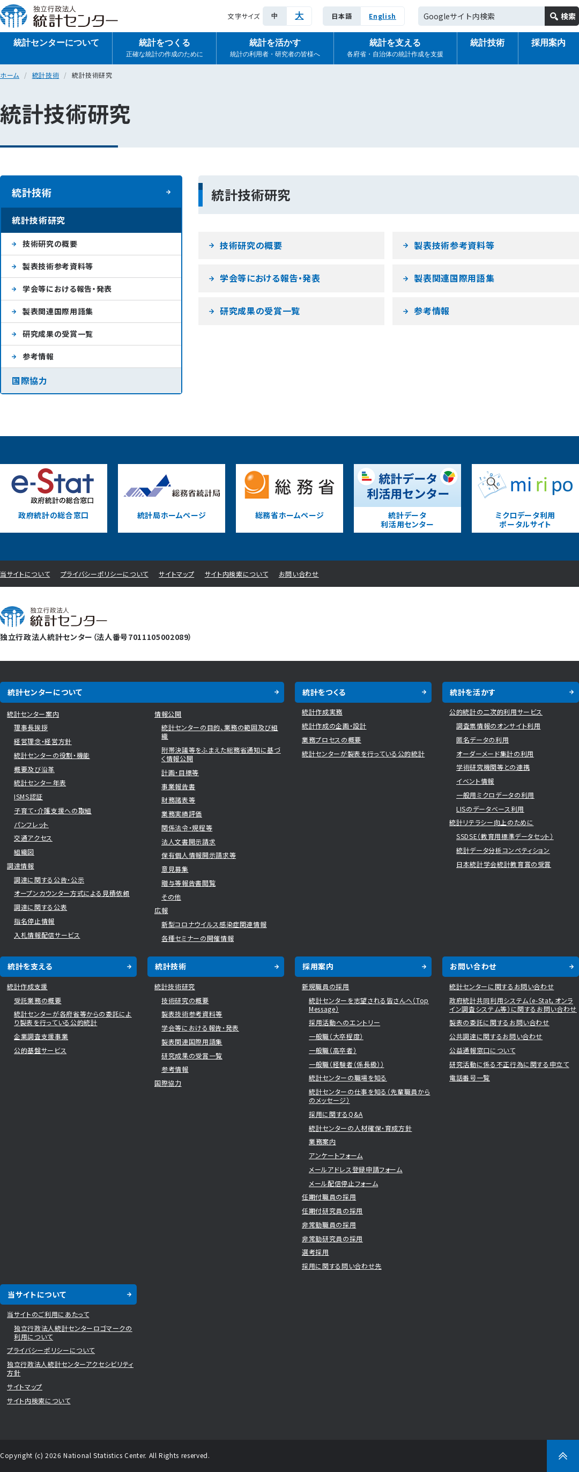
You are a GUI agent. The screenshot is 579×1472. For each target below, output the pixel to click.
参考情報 (432, 310)
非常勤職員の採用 (329, 1224)
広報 (161, 910)
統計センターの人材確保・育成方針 (360, 1127)
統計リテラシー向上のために (491, 822)
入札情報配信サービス (47, 934)
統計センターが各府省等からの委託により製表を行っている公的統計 (73, 1018)
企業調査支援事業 (41, 1036)
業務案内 (322, 1141)
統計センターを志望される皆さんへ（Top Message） (369, 1004)
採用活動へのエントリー (344, 1022)
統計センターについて (56, 42)
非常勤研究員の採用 (332, 1238)
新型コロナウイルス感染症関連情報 (213, 924)
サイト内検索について (237, 573)
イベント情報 (475, 780)
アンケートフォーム (336, 1155)
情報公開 (168, 713)
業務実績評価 (181, 813)
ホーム (9, 74)
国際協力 (30, 380)
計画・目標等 (180, 772)
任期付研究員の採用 (332, 1210)
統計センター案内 (33, 713)
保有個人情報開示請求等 (198, 854)
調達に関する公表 (40, 906)
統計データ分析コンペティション (503, 850)
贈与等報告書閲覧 (188, 882)
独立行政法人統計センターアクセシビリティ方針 (70, 1368)
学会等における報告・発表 (270, 277)
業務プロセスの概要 (331, 739)
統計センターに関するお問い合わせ (501, 986)
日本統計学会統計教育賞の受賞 (503, 864)
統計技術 (487, 42)
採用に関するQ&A (336, 1113)
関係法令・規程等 (186, 827)
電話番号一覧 (469, 1077)
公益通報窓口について (482, 1050)
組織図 (24, 851)
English (382, 15)
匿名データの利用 (482, 739)
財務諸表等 (178, 799)
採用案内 (318, 966)
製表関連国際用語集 (454, 277)
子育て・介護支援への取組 (53, 810)
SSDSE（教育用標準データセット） (505, 836)
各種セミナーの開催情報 (197, 938)
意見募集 (175, 868)
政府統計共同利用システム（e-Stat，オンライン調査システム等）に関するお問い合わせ (513, 1004)
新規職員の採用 (326, 986)
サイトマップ (176, 573)
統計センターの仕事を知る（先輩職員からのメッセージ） (369, 1096)
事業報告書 (178, 786)
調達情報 (20, 865)
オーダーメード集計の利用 (495, 753)
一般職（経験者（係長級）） (346, 1064)
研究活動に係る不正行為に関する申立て (509, 1064)
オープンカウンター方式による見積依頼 (72, 892)
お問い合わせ (299, 573)
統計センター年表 (40, 782)
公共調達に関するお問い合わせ (496, 1036)
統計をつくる (164, 48)
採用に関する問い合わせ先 (342, 1265)
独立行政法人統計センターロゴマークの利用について (73, 1332)
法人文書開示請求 (188, 841)
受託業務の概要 (38, 1000)
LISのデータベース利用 (490, 808)
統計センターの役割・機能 (52, 755)
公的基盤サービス (40, 1050)
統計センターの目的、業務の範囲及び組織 (219, 731)
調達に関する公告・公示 (49, 879)
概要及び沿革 (34, 769)
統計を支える (395, 48)
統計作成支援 (27, 986)
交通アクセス (33, 837)
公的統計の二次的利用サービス (496, 711)
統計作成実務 (322, 711)
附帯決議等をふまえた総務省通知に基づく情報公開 (221, 754)
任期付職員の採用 (329, 1196)
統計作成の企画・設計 (334, 725)
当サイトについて (25, 573)
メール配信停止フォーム (343, 1183)
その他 (171, 896)
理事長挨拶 (31, 727)
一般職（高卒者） (333, 1050)
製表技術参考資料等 (454, 245)
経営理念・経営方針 (43, 741)
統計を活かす (275, 48)
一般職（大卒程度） (336, 1036)
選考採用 (315, 1251)
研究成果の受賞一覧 (260, 310)
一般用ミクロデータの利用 (495, 794)
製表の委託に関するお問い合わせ (499, 1022)
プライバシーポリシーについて (105, 573)
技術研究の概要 (251, 245)
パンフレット (31, 824)
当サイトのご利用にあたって (48, 1314)
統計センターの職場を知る (348, 1077)
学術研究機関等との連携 (493, 766)
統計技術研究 (38, 220)
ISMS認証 (28, 796)
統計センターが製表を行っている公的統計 (363, 753)
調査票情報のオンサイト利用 (498, 725)
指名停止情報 (34, 920)
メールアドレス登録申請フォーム (356, 1169)
